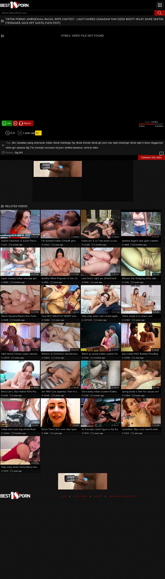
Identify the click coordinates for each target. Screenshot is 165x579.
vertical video (91, 147)
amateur (21, 147)
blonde (86, 142)
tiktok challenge (62, 142)
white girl (11, 147)
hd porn (60, 147)
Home (63, 496)
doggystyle (157, 142)
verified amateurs (74, 147)
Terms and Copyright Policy (122, 496)
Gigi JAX (19, 152)
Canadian (21, 142)
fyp (73, 142)
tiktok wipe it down (140, 142)
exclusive (50, 147)
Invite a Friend (80, 496)
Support (98, 496)
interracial (39, 142)
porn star (107, 142)
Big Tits (30, 147)
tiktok (79, 142)
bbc (14, 142)
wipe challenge (121, 142)
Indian (49, 142)
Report (27, 123)
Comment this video (152, 157)
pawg (30, 142)
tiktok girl (96, 142)
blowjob (39, 147)
